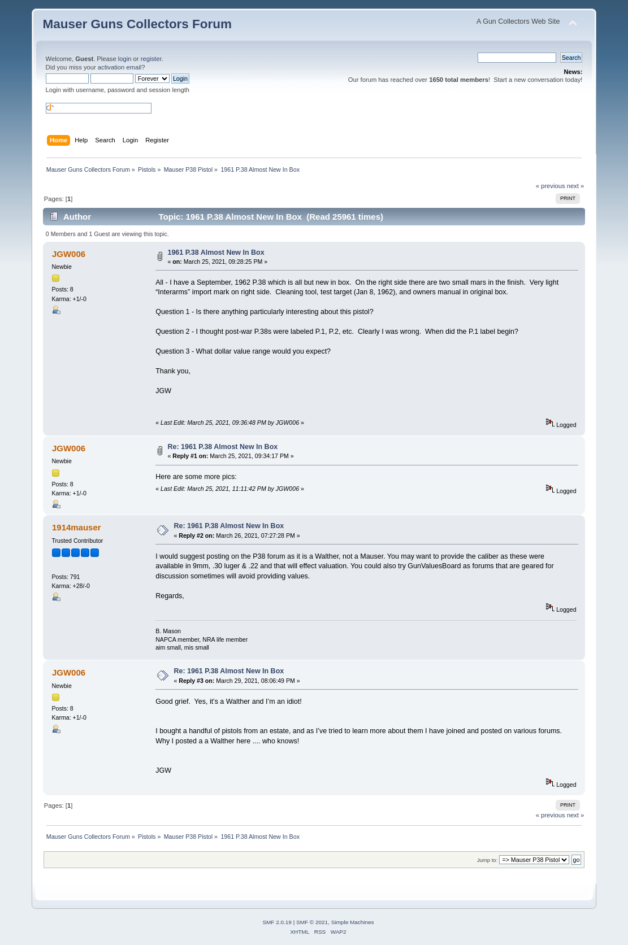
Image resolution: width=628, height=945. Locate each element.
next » (575, 185)
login (125, 58)
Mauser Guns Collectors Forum (137, 24)
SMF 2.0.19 (277, 922)
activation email (119, 67)
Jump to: (487, 860)
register (151, 58)
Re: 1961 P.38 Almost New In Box (222, 447)
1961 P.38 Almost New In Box (215, 252)
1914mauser (76, 527)
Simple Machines (352, 922)
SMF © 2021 (312, 922)
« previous (550, 185)
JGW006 (68, 254)
